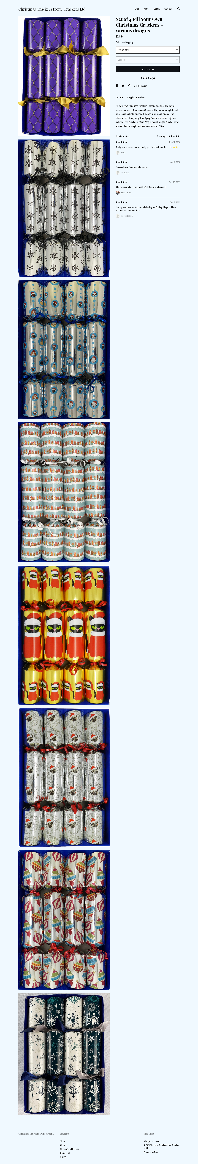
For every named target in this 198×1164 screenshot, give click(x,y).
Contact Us (65, 1153)
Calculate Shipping (124, 42)
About (146, 8)
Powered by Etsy (151, 1152)
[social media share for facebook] (117, 86)
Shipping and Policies (69, 1149)
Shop (137, 8)
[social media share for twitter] (123, 86)
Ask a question (140, 86)
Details (120, 97)
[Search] (178, 9)
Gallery (157, 8)
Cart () (168, 8)
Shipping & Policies (136, 97)
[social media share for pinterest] (129, 86)
